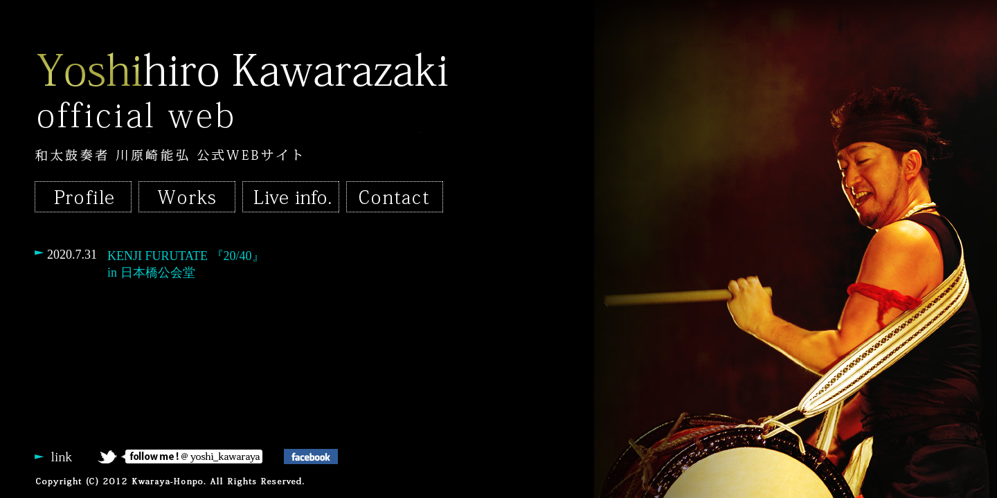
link (66, 456)
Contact (394, 196)
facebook (332, 456)
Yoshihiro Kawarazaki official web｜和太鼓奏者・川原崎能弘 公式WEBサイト (242, 91)
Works (186, 196)
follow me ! (190, 456)
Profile (83, 196)
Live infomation (290, 196)
